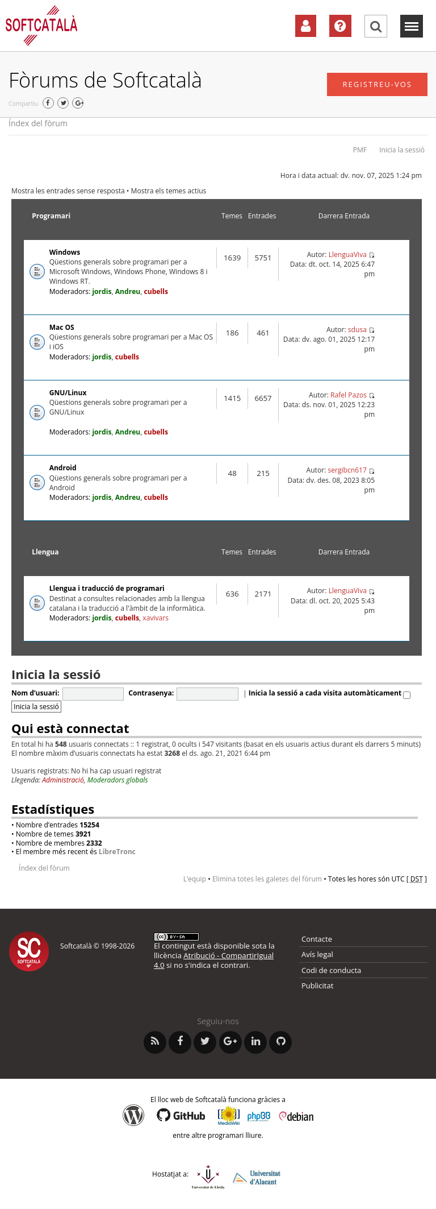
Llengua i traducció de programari (107, 588)
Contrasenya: (151, 693)
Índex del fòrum (38, 123)
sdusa (357, 329)
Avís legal (317, 954)
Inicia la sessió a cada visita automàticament (330, 693)
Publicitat (317, 985)
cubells (156, 291)
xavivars (155, 618)
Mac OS (61, 327)
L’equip (194, 879)
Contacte (316, 939)
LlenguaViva (348, 254)
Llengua (45, 552)
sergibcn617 (347, 470)
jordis (101, 291)
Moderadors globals (117, 780)
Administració (63, 780)
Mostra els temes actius (169, 191)
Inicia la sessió (402, 150)
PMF (360, 150)
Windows (64, 252)
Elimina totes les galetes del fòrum (267, 879)
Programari (51, 216)
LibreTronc (117, 851)
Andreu (128, 291)
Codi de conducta (331, 970)
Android (63, 468)
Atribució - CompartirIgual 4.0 (214, 960)
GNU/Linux (68, 393)
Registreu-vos (377, 84)
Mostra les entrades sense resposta (68, 191)
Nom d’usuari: (35, 693)
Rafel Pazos (348, 395)
